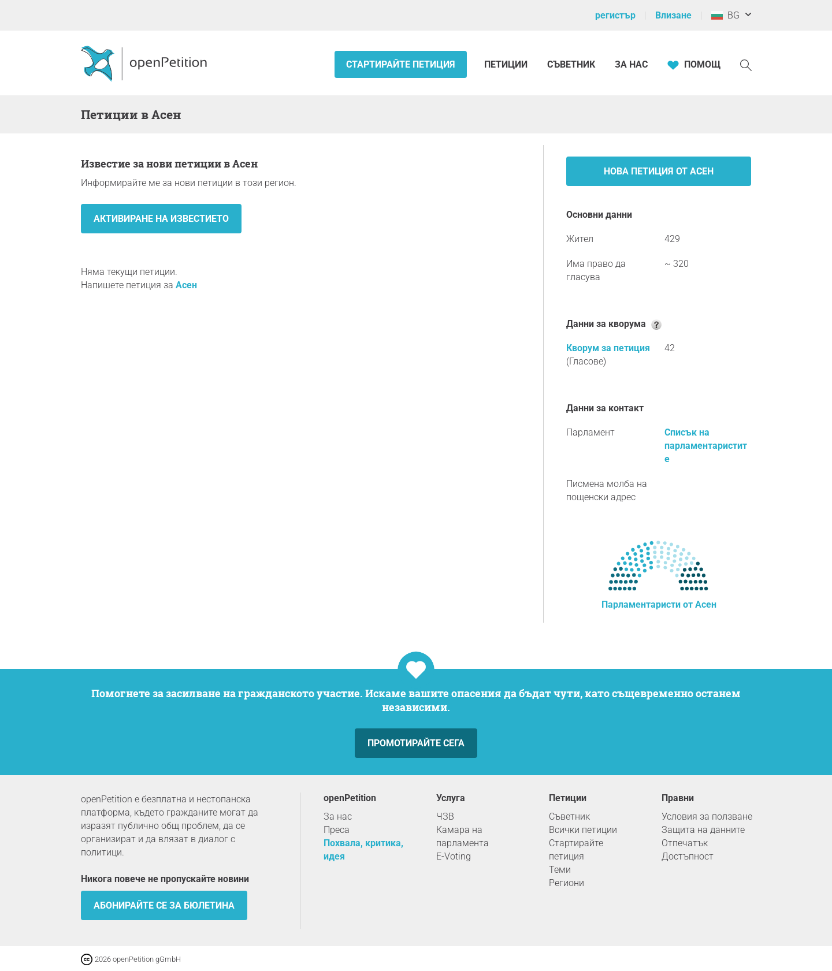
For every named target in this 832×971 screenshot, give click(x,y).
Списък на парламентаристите (705, 445)
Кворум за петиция (608, 348)
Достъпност (688, 856)
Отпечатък (685, 843)
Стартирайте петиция (400, 64)
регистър (615, 15)
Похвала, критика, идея (363, 850)
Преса (337, 829)
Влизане (673, 15)
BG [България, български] (725, 15)
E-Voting (453, 856)
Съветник (571, 64)
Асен (186, 285)
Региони (566, 882)
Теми (560, 869)
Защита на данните (703, 829)
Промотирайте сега (416, 743)
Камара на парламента (462, 836)
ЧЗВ (445, 816)
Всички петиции (583, 829)
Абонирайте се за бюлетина (164, 905)
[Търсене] (746, 64)
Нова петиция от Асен (659, 171)
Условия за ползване (707, 816)
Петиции (507, 64)
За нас (631, 64)
